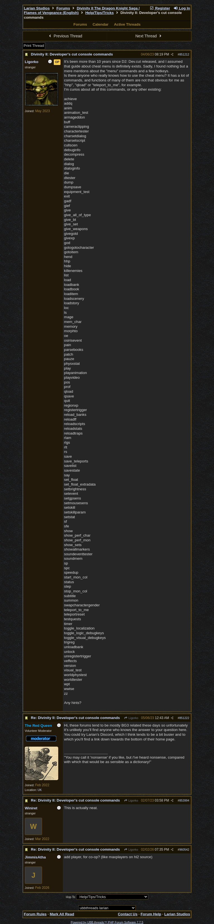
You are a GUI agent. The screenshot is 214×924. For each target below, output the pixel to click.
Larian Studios (37, 8)
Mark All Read (62, 914)
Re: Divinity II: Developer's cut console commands (75, 718)
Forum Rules (35, 914)
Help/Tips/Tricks (99, 13)
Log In (181, 8)
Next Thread (149, 36)
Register (159, 8)
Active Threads (127, 24)
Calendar (100, 24)
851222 (184, 718)
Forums (63, 8)
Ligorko (131, 718)
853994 (184, 800)
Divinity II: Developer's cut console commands (72, 54)
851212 (184, 54)
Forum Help (150, 914)
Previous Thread (65, 36)
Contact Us (127, 914)
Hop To (70, 897)
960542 (184, 849)
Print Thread (34, 46)
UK (40, 790)
